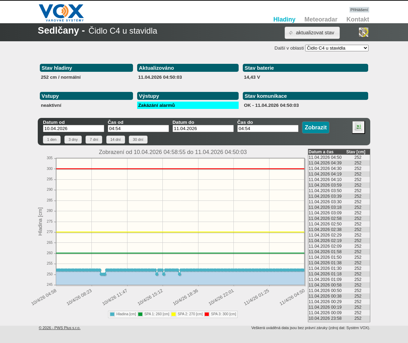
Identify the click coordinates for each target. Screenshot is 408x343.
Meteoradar (320, 19)
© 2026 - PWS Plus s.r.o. (59, 328)
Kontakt (357, 19)
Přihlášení (359, 10)
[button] (312, 33)
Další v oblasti (289, 48)
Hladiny (284, 19)
